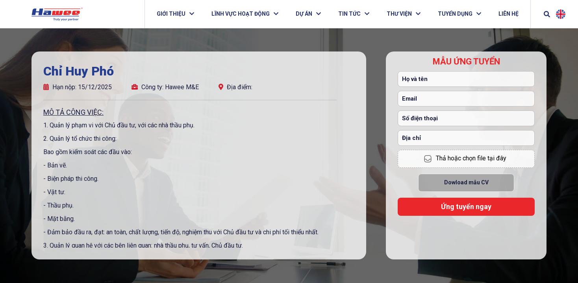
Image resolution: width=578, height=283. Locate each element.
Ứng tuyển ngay (466, 206)
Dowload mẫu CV (466, 182)
